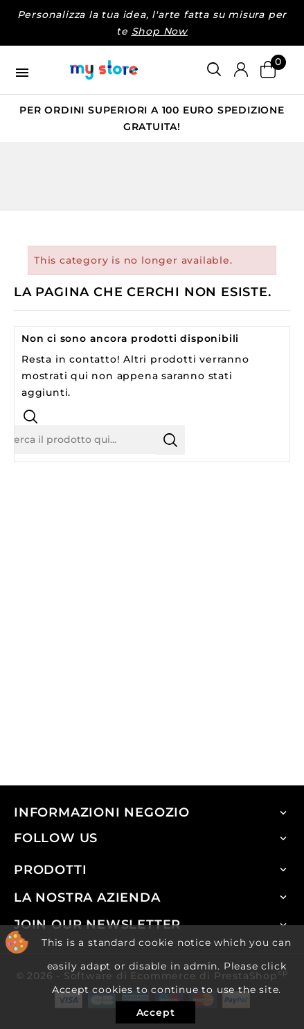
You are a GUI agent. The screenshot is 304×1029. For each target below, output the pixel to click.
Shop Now (160, 31)
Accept (155, 1012)
